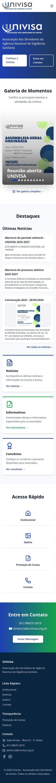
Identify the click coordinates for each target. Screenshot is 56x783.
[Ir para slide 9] (40, 180)
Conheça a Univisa (12, 60)
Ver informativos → (17, 427)
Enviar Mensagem (28, 639)
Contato (6, 704)
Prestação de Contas (13, 720)
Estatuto (7, 725)
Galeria (6, 699)
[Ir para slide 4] (25, 180)
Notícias (6, 694)
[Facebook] (4, 756)
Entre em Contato (38, 60)
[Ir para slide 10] (43, 180)
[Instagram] (10, 756)
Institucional (9, 689)
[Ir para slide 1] (14, 180)
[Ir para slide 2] (19, 180)
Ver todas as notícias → (40, 347)
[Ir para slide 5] (28, 180)
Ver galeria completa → (28, 191)
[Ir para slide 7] (34, 180)
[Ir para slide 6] (31, 180)
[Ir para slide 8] (37, 180)
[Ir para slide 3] (22, 180)
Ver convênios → (15, 469)
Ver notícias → (14, 386)
